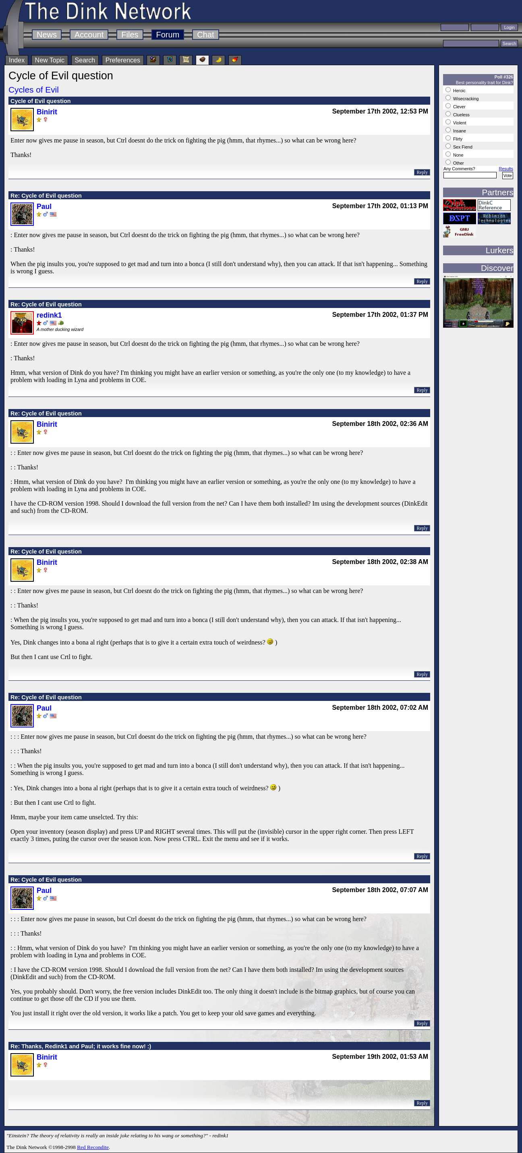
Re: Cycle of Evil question (46, 195)
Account (89, 34)
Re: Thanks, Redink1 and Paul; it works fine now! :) (80, 1046)
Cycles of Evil (33, 89)
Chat (205, 34)
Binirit (47, 112)
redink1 (49, 315)
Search (85, 60)
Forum (168, 34)
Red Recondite (93, 1147)
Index (17, 60)
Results (506, 168)
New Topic (50, 60)
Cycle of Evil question (40, 101)
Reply (422, 172)
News (47, 34)
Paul (44, 206)
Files (129, 34)
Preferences (123, 60)
